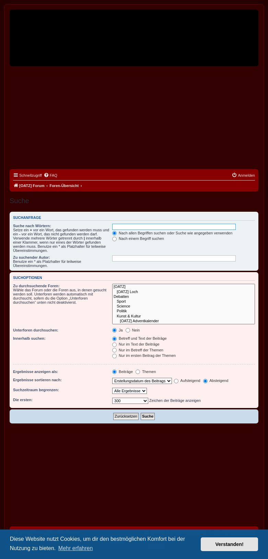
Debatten (183, 296)
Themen (146, 372)
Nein (133, 330)
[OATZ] (183, 286)
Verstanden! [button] (229, 544)
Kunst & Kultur (183, 316)
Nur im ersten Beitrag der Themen (144, 355)
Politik (183, 311)
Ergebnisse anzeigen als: (35, 372)
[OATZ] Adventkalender (183, 321)
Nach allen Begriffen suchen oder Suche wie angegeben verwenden (172, 233)
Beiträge (122, 372)
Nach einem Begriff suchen (138, 238)
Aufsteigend (187, 381)
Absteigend (216, 381)
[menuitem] (50, 175)
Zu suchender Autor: (31, 257)
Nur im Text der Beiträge (135, 344)
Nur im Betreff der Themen (137, 350)
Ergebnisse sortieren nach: (37, 380)
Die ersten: (23, 400)
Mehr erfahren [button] (75, 548)
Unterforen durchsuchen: (35, 330)
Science (183, 306)
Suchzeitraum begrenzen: (36, 390)
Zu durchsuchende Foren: (36, 286)
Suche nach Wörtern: (32, 226)
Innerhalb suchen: (29, 338)
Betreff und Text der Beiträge (139, 338)
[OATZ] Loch (183, 292)
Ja (117, 330)
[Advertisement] (134, 118)
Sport (183, 301)
